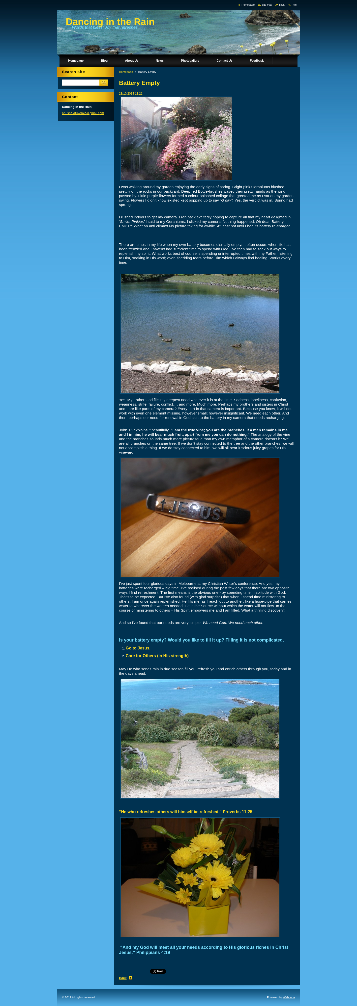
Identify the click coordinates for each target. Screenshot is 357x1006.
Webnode (289, 997)
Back (123, 978)
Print (294, 4)
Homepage (126, 71)
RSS (282, 4)
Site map (267, 4)
